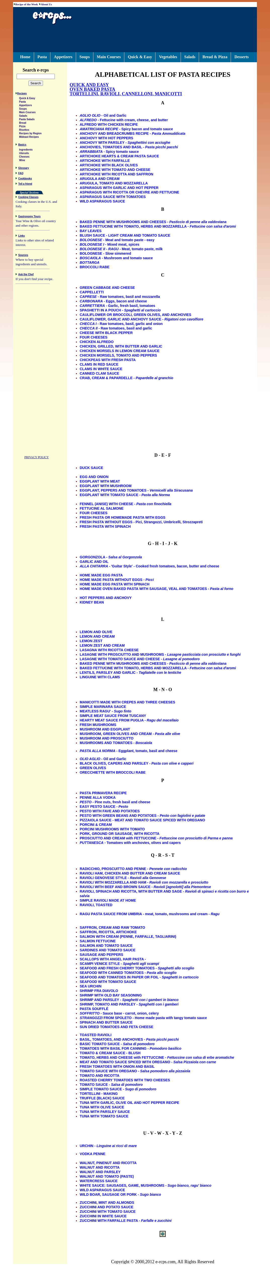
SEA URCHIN (91, 986)
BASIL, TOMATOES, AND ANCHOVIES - (129, 1039)
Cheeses (24, 157)
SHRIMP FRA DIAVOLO (99, 991)
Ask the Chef (26, 275)
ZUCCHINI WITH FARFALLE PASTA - (125, 1221)
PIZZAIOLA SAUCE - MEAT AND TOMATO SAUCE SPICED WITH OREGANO (142, 820)
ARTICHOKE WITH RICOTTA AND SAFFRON (116, 174)
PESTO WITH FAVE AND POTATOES (110, 811)
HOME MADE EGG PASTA (101, 575)
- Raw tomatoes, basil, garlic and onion (121, 324)
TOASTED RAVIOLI (95, 1035)
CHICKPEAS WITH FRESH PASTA (108, 360)
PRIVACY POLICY (36, 458)
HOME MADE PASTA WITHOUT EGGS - (117, 580)
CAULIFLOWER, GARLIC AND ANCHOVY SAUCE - (141, 319)
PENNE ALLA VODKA (98, 797)
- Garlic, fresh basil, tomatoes (117, 306)
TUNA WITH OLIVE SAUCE (102, 1107)
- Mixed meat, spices (109, 244)
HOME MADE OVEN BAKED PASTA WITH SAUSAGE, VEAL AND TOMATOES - (156, 589)
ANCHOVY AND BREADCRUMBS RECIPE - (132, 133)
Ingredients (26, 150)
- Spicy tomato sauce (109, 152)
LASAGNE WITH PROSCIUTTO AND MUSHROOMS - (160, 654)
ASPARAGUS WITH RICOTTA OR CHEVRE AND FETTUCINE (129, 192)
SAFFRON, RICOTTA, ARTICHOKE (108, 932)
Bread (22, 123)
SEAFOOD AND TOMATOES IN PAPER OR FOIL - (139, 977)
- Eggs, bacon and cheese (113, 301)
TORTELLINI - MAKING (99, 1094)
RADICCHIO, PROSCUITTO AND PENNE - (133, 869)
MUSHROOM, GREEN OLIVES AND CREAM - (130, 734)
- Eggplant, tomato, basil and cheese (128, 751)
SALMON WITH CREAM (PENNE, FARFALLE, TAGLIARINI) (128, 937)
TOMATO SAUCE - (111, 1085)
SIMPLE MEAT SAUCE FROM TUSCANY (113, 716)
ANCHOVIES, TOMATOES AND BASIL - (129, 147)
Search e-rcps (41, 70)
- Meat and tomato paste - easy (117, 240)
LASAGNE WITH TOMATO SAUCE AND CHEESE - (140, 659)
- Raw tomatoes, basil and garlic (116, 328)
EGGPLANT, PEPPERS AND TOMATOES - (136, 490)
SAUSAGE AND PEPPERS (101, 955)
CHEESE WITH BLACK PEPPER (106, 333)
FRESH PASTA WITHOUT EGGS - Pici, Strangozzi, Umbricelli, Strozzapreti (141, 522)
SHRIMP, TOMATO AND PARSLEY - (129, 1004)
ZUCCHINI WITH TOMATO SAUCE (108, 1212)
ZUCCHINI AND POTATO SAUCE (106, 1207)
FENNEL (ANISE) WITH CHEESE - (125, 504)
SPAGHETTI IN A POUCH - (120, 310)
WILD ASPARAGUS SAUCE (102, 201)
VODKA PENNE (92, 1154)
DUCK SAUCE (91, 468)
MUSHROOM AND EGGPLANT (105, 729)
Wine (22, 161)
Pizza (22, 127)
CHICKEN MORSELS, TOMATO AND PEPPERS (118, 355)
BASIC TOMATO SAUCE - (117, 1044)
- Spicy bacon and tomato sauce (126, 129)
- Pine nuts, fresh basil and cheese (115, 802)
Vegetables (168, 57)
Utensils (24, 154)
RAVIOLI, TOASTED (96, 905)
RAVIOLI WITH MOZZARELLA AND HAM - (144, 882)
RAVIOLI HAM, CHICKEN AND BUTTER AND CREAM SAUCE (130, 873)
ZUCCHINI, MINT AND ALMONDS (107, 1203)
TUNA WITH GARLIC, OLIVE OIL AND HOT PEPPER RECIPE (129, 1103)
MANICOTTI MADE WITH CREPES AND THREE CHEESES (127, 702)
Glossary (23, 168)
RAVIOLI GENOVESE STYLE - (123, 878)
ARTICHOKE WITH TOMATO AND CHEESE (115, 170)
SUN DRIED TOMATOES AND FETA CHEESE (116, 1027)
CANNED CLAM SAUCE (99, 373)
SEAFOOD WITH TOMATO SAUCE (108, 982)
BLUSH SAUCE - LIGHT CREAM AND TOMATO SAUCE (125, 235)
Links (21, 236)
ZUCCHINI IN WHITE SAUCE (103, 1216)
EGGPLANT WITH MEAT (100, 481)
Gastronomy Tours (29, 217)
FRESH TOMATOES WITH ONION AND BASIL (117, 1066)
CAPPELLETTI (92, 292)
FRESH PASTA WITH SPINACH (105, 526)
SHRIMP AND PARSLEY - (129, 1000)
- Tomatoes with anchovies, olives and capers (130, 843)
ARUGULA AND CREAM (99, 179)
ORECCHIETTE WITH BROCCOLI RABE (113, 772)
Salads (189, 57)
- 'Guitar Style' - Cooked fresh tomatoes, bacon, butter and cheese (149, 566)
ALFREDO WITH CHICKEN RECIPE (109, 124)
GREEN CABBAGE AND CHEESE (107, 288)
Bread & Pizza (214, 57)
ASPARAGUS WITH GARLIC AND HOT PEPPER (119, 188)
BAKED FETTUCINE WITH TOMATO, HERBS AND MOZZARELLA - (158, 226)
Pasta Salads (27, 120)
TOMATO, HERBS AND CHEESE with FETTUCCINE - (157, 1057)
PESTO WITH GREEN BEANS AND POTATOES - (142, 816)
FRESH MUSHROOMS (98, 725)
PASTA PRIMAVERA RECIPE (103, 793)
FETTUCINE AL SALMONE (101, 508)
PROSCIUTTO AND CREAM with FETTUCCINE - (156, 838)
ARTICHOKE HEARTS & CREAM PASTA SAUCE (119, 156)
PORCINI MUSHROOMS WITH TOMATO (112, 829)
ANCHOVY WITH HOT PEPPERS (106, 138)
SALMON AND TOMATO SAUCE (106, 946)
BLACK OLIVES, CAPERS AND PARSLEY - (137, 763)
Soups (84, 57)
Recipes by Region (30, 134)
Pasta (42, 57)
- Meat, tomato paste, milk (121, 249)
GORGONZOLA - (111, 557)
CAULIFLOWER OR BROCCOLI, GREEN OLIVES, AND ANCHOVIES (135, 315)
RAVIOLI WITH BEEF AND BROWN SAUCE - (145, 887)
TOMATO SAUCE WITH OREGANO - (135, 1071)
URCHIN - (108, 1146)
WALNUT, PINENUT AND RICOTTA (108, 1163)
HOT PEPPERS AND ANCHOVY (106, 598)
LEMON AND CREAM (97, 636)
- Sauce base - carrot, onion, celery (119, 1013)
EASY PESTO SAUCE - (104, 807)
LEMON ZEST (91, 641)
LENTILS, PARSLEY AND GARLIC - (130, 673)
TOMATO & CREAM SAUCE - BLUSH (110, 1053)
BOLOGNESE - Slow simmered (105, 253)
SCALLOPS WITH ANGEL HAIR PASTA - (113, 959)
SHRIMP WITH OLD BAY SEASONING (111, 995)
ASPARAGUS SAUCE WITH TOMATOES (113, 197)
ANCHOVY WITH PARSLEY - (125, 143)
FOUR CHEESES (93, 337)
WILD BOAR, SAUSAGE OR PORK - (120, 1194)
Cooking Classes (28, 197)
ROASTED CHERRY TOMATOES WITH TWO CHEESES (125, 1080)
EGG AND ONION (94, 477)
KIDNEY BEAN (92, 602)
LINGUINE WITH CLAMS (100, 677)
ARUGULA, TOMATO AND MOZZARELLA (114, 183)
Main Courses (109, 57)
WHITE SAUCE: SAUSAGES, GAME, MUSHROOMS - (145, 1185)
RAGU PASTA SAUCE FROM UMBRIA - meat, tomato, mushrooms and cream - (149, 914)
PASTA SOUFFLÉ (94, 1009)
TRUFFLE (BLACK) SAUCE (102, 1098)
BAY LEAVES (91, 231)
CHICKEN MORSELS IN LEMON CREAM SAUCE (119, 351)
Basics (22, 145)
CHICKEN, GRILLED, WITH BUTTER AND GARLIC (121, 346)
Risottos (24, 130)
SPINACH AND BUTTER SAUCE (106, 1022)
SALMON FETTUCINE (98, 941)
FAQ (21, 174)
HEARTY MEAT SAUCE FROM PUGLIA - (129, 720)
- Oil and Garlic (103, 115)
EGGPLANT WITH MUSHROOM (105, 486)
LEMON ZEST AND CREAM (102, 645)
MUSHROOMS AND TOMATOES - (116, 743)
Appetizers (63, 57)
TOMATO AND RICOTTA (99, 1076)
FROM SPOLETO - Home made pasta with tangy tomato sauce (143, 1018)
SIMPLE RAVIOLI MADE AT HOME (108, 900)
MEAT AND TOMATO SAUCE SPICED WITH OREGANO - (148, 1062)
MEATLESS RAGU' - (105, 711)
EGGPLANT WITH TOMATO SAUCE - (125, 495)
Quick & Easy (140, 57)
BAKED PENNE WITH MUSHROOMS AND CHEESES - (153, 222)
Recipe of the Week (26, 4)
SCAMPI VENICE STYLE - (119, 964)
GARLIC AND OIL (94, 562)
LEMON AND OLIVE (96, 632)
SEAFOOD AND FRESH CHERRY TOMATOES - (137, 968)
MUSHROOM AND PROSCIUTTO (106, 738)
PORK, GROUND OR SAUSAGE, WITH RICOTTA (119, 834)
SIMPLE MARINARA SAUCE (103, 707)
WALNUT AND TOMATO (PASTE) (107, 1176)
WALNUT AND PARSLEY (100, 1172)
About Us (46, 4)
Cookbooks (25, 179)
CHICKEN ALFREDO (97, 342)
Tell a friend (25, 184)
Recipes (22, 94)
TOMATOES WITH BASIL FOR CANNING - (130, 1048)
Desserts (241, 57)
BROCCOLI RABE (94, 267)
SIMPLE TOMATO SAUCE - (118, 1089)
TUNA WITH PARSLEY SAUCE (105, 1112)
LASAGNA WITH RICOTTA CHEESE (109, 650)
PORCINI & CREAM (96, 825)
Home (25, 57)
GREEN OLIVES (93, 768)
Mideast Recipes (29, 137)
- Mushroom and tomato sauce (116, 258)
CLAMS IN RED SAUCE (99, 364)
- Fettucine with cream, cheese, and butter (124, 120)
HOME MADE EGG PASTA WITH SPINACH (114, 584)
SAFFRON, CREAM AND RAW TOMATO (112, 927)
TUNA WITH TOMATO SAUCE (104, 1116)
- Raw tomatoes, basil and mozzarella (120, 297)
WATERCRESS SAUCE (99, 1181)
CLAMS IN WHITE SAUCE (101, 369)
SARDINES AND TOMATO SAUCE (108, 950)
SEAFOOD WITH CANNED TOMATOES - (128, 973)
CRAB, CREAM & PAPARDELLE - (126, 378)
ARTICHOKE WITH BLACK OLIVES (109, 165)
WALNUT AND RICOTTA (100, 1167)
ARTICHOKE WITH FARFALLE (105, 161)
